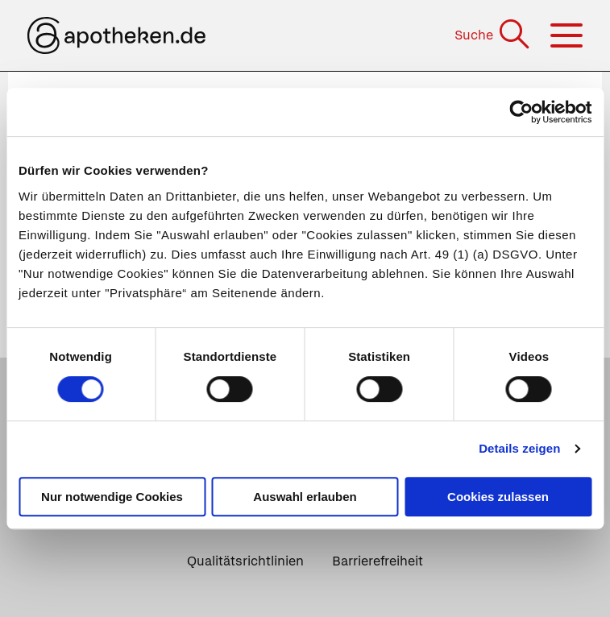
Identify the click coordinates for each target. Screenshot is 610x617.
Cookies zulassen (498, 496)
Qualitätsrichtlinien (245, 561)
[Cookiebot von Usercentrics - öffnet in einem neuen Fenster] (520, 112)
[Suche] (493, 35)
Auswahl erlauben (304, 496)
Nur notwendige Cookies (112, 496)
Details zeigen (519, 448)
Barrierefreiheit (377, 561)
